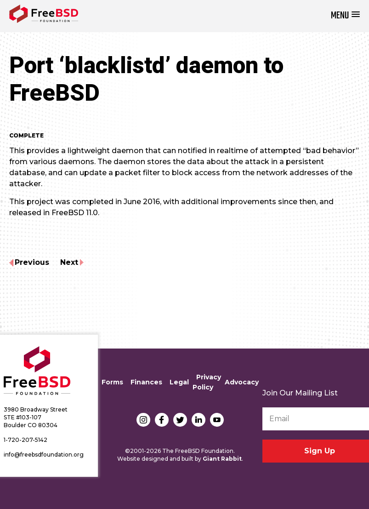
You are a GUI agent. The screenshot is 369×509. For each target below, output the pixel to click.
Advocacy (242, 382)
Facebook (162, 420)
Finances (146, 382)
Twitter (180, 420)
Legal (179, 382)
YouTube (217, 420)
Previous (32, 262)
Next (69, 262)
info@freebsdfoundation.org (44, 454)
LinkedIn (198, 420)
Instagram (143, 420)
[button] (345, 16)
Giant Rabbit (222, 458)
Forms (112, 382)
